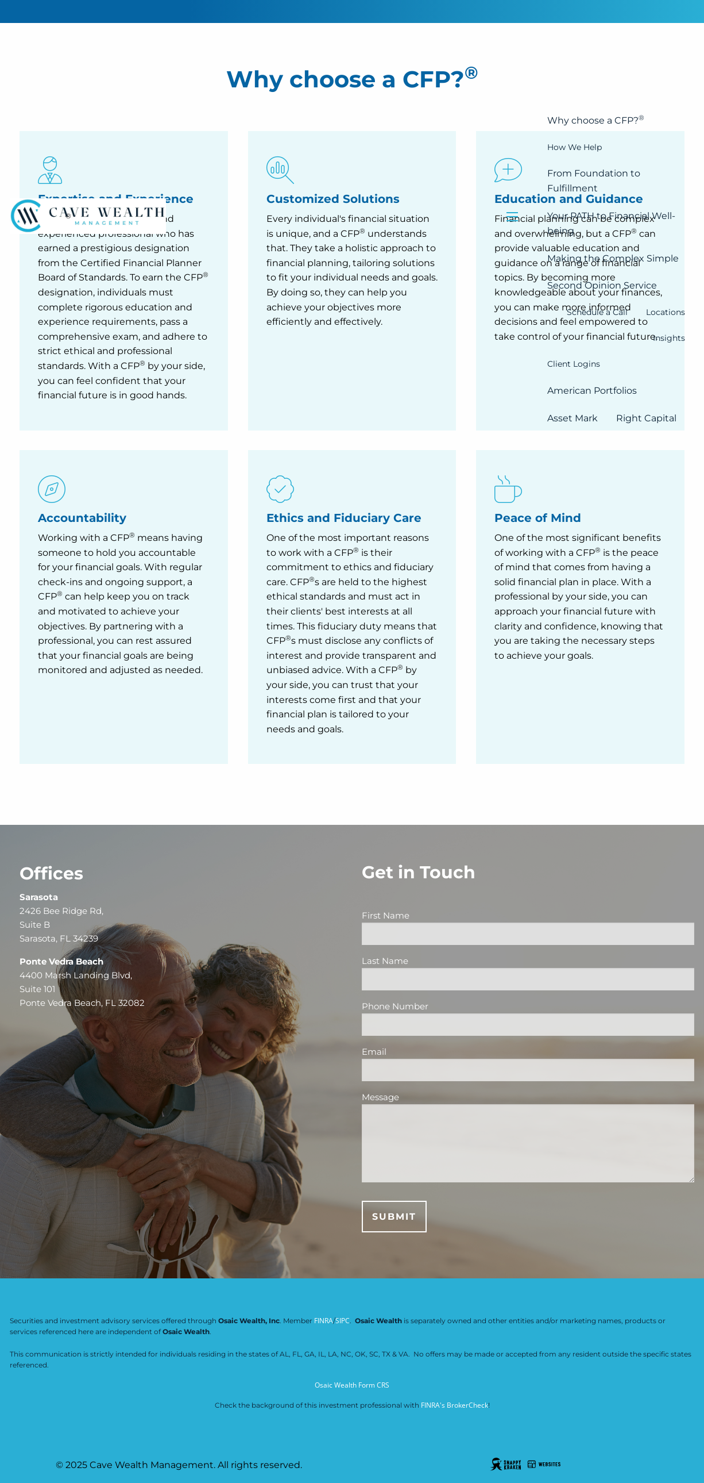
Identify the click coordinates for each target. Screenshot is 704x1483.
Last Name (429, 960)
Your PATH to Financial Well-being (611, 223)
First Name (429, 915)
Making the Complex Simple (613, 258)
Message (380, 1097)
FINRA (323, 1321)
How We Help (574, 147)
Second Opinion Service (602, 285)
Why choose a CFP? (595, 119)
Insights (669, 338)
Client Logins (573, 364)
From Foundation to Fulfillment (593, 181)
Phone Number (439, 1006)
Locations (665, 312)
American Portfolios (592, 390)
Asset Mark (572, 418)
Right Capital (646, 418)
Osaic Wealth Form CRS (352, 1385)
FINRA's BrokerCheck (454, 1405)
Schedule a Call (597, 312)
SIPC (342, 1321)
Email (418, 1051)
